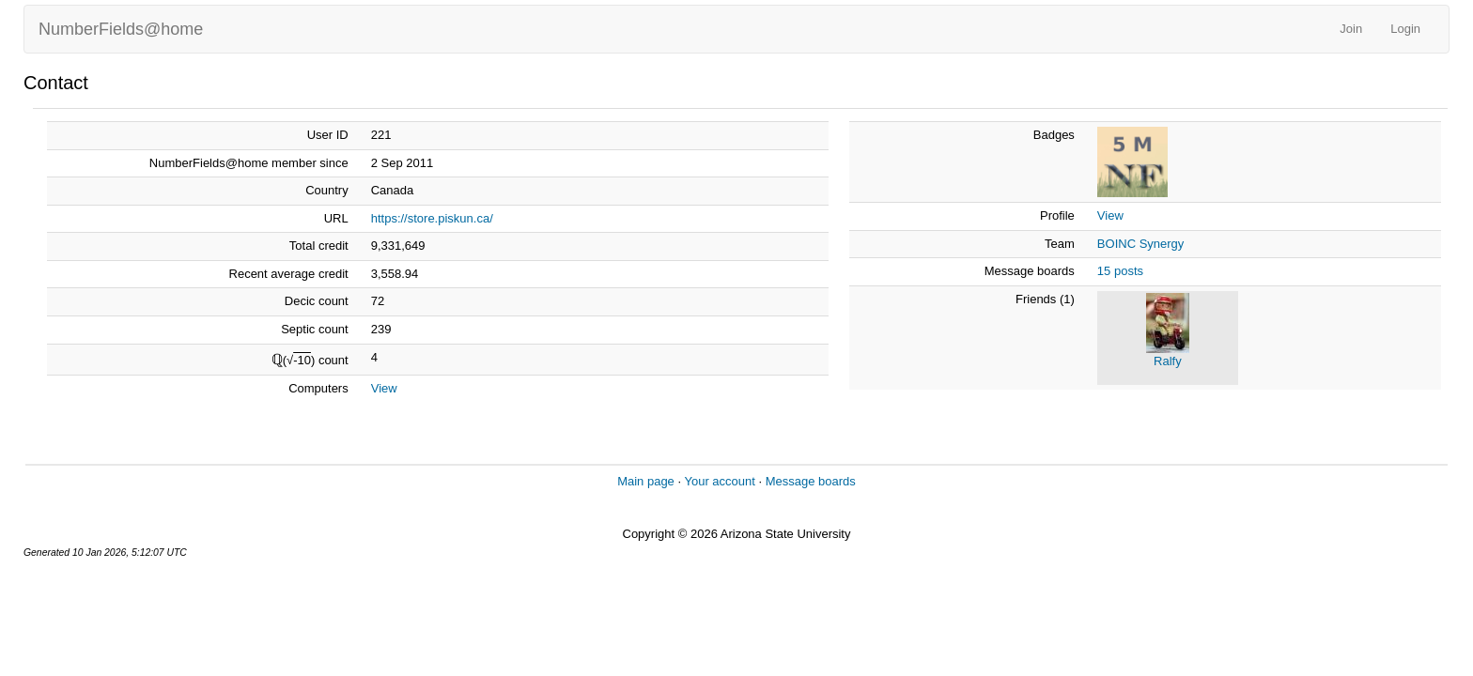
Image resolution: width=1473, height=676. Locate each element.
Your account (719, 481)
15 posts (1120, 271)
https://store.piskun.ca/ (432, 218)
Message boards (811, 481)
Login (1405, 29)
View (384, 388)
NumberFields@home (121, 29)
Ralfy (1168, 361)
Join (1351, 29)
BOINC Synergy (1140, 244)
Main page (645, 481)
